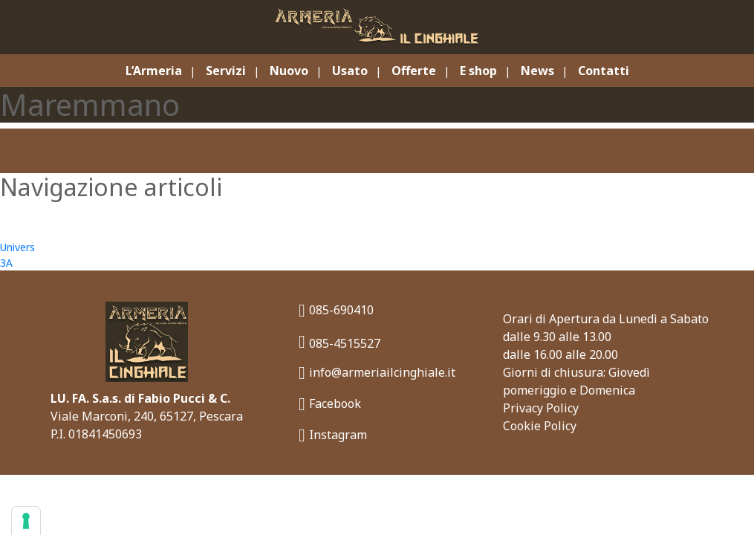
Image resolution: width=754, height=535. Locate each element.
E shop (478, 70)
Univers (17, 247)
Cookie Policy (539, 426)
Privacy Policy (541, 408)
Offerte (413, 70)
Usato (350, 70)
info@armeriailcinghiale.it (377, 372)
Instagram (333, 435)
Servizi (226, 70)
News (537, 70)
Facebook (330, 404)
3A (6, 263)
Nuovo (289, 70)
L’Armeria (154, 70)
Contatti (603, 70)
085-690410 (336, 310)
